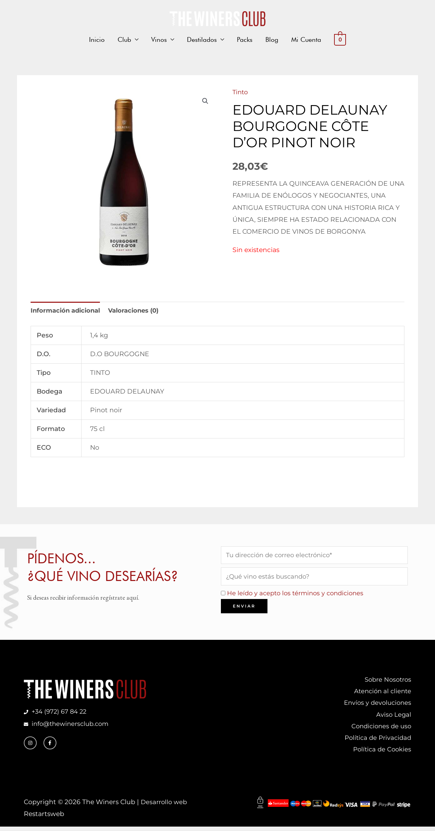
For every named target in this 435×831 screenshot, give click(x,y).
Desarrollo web (165, 806)
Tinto (240, 92)
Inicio (97, 40)
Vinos (159, 40)
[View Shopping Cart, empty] (340, 40)
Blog (271, 40)
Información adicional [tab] (67, 311)
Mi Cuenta (306, 40)
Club (124, 40)
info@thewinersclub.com (70, 726)
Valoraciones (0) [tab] (139, 311)
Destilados (202, 40)
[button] (205, 101)
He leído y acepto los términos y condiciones (298, 594)
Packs (245, 40)
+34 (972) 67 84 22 (61, 714)
